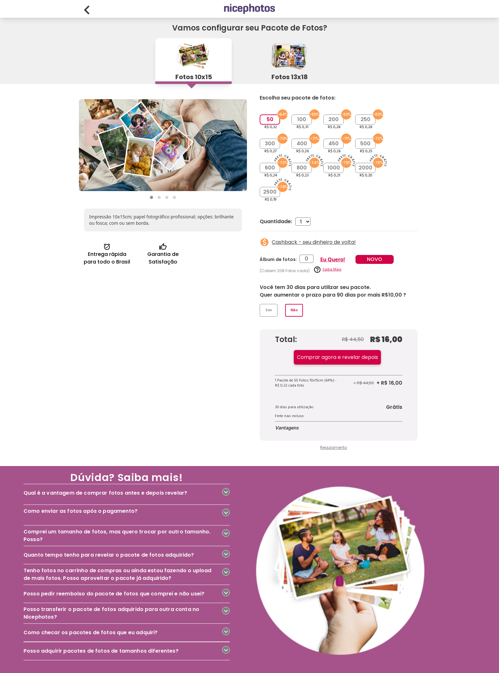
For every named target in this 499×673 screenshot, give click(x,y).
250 (365, 119)
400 (302, 143)
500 (365, 143)
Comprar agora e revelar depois (337, 357)
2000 (365, 167)
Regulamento (333, 447)
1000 (333, 167)
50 (270, 119)
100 (301, 119)
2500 (270, 192)
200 (333, 119)
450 (333, 143)
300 (270, 143)
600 (270, 167)
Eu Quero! (332, 259)
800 (302, 167)
